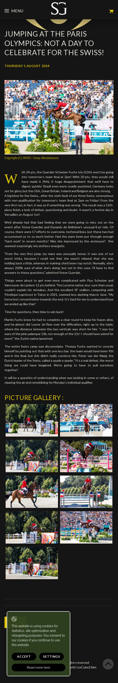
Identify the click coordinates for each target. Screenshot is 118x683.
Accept (24, 656)
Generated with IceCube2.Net (75, 667)
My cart (111, 11)
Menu (13, 10)
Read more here (38, 667)
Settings (51, 656)
